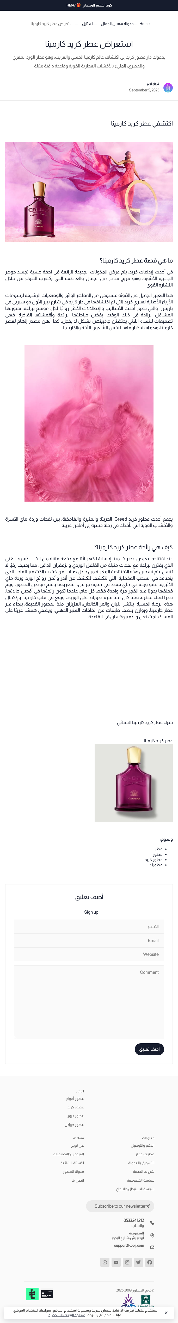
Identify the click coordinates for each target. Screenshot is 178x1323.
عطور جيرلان (74, 1124)
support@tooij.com (129, 1245)
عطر (158, 849)
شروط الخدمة (143, 1171)
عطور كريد (153, 859)
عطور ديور (75, 1116)
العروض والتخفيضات (68, 1154)
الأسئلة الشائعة (72, 1163)
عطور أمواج (75, 1098)
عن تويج (77, 1145)
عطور (157, 854)
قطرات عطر (145, 1154)
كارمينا (166, 327)
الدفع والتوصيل (142, 1145)
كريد (133, 271)
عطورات (155, 865)
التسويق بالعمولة (141, 1163)
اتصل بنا (78, 1180)
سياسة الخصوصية (140, 1180)
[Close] (165, 1313)
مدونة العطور (73, 1171)
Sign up (91, 912)
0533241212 (134, 1220)
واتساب (137, 1225)
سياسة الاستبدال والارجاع (135, 1189)
